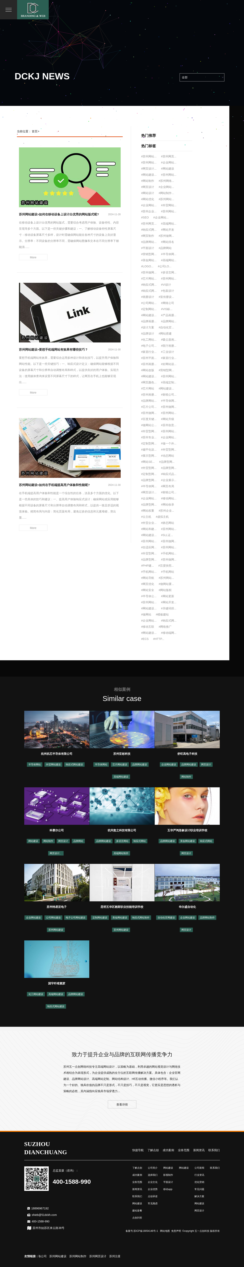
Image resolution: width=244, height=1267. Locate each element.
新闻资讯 (199, 1150)
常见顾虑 (153, 1203)
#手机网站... (168, 553)
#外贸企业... (149, 522)
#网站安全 (147, 590)
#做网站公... (149, 425)
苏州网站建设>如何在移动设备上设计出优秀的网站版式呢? (59, 214)
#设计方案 (147, 327)
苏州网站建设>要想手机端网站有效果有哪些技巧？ (53, 349)
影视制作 (168, 1175)
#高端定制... (168, 382)
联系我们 (214, 1150)
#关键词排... (168, 608)
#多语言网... (168, 272)
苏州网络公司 (45, 1256)
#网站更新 (167, 596)
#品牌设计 (147, 333)
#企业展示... (168, 480)
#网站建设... (149, 174)
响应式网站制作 (140, 917)
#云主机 (146, 516)
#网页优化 (147, 584)
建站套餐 (137, 1210)
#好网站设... (168, 364)
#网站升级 (167, 419)
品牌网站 (78, 841)
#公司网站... (149, 303)
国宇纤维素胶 (56, 983)
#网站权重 (147, 510)
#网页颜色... (149, 382)
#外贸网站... (168, 205)
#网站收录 (167, 504)
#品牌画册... (149, 321)
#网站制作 (147, 180)
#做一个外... (168, 443)
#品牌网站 (165, 248)
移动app (167, 1189)
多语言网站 (122, 841)
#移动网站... (168, 498)
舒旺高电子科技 (187, 753)
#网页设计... (149, 168)
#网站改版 (147, 370)
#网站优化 (147, 199)
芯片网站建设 (120, 764)
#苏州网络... (166, 180)
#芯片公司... (149, 406)
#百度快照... (166, 565)
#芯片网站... (149, 278)
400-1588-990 (40, 1221)
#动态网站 (167, 455)
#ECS (145, 639)
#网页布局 (167, 486)
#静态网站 (167, 522)
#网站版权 (165, 590)
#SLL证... (167, 535)
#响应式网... (149, 229)
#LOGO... (147, 266)
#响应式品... (168, 474)
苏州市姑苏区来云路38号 (48, 1228)
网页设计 (206, 764)
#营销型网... (149, 254)
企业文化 (153, 1182)
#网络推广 (165, 626)
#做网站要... (166, 584)
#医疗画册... (168, 345)
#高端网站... (168, 223)
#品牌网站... (149, 242)
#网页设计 (147, 187)
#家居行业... (149, 351)
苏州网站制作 (85, 1256)
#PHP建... (147, 565)
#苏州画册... (149, 364)
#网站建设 (167, 168)
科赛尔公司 (57, 830)
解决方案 (199, 1196)
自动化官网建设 (166, 917)
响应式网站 (140, 841)
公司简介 (153, 1167)
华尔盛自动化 (187, 906)
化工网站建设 (36, 994)
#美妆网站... (149, 260)
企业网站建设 (168, 764)
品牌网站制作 (207, 917)
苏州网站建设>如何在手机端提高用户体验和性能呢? (54, 485)
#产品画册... (168, 315)
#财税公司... (168, 394)
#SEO (145, 217)
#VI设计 (166, 284)
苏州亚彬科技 (121, 753)
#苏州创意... (168, 425)
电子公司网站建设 (75, 917)
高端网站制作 (121, 853)
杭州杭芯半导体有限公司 (56, 753)
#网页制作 (147, 235)
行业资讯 (199, 1175)
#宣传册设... (166, 296)
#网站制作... (166, 193)
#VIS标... (166, 309)
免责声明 (176, 1231)
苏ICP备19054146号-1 (146, 1231)
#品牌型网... (166, 461)
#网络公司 (167, 303)
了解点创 (153, 1150)
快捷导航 (138, 1150)
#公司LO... (164, 266)
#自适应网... (149, 547)
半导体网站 (35, 764)
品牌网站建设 (139, 764)
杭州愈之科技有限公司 (122, 830)
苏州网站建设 (56, 929)
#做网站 (146, 614)
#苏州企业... (149, 211)
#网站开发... (168, 602)
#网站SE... (148, 461)
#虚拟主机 (162, 516)
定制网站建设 (100, 917)
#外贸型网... (149, 431)
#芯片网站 (147, 388)
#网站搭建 (165, 333)
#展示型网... (149, 455)
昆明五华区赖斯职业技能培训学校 (121, 906)
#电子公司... (149, 345)
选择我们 (153, 1175)
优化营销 (199, 1182)
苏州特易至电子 (57, 906)
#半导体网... (168, 254)
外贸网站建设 (53, 764)
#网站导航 (147, 577)
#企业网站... (168, 162)
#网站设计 (147, 193)
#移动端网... (168, 632)
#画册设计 (147, 296)
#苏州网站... (149, 156)
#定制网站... (149, 309)
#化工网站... (149, 339)
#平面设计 (147, 248)
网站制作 (186, 776)
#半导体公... (149, 596)
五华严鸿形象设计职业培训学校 (187, 830)
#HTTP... (158, 639)
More (33, 257)
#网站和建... (149, 529)
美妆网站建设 (187, 841)
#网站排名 (167, 242)
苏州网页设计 (105, 1256)
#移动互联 (147, 626)
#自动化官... (166, 327)
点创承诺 (153, 1196)
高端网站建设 (121, 776)
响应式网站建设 (74, 764)
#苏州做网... (166, 235)
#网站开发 (167, 229)
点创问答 (137, 1217)
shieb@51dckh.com (44, 1215)
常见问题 (199, 1189)
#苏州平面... (149, 358)
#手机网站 (167, 571)
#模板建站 (162, 614)
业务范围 (183, 1150)
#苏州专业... (149, 437)
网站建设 (33, 841)
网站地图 (165, 1231)
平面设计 (168, 1182)
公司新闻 (199, 1167)
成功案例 (168, 1150)
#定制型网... (149, 443)
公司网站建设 (53, 917)
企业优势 (153, 1189)
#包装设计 (167, 290)
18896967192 (40, 1208)
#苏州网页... (168, 156)
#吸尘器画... (168, 339)
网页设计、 (56, 853)
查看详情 (122, 1104)
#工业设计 (167, 351)
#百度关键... (149, 419)
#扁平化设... (149, 449)
